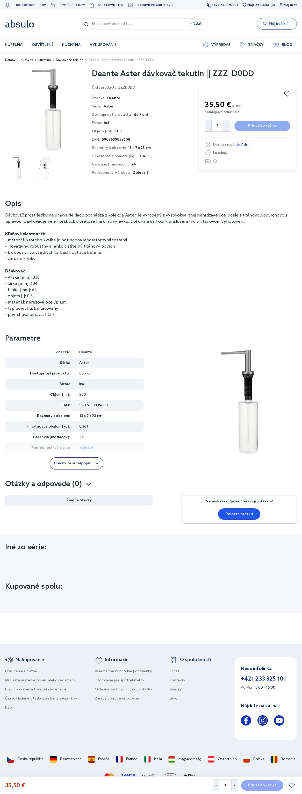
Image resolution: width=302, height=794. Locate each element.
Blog (173, 698)
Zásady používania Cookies (117, 698)
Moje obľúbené (258, 5)
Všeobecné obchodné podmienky (123, 671)
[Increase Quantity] (235, 785)
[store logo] (19, 24)
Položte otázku (239, 514)
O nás (174, 671)
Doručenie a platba (21, 671)
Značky (176, 689)
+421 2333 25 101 (225, 5)
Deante (85, 352)
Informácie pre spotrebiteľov (119, 680)
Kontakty (177, 680)
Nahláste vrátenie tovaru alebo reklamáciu (40, 680)
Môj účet (290, 5)
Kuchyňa (27, 60)
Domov (10, 60)
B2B (8, 707)
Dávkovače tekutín (69, 60)
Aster (108, 106)
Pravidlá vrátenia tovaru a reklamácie (36, 689)
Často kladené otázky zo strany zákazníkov (41, 698)
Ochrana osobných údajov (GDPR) (123, 689)
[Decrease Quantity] (216, 785)
